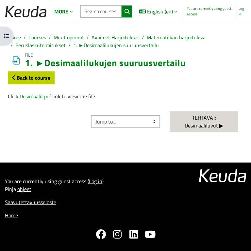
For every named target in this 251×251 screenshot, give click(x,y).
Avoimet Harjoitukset (115, 37)
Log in (241, 11)
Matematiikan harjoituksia (176, 37)
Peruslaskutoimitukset (40, 45)
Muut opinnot (69, 37)
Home (14, 37)
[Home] (25, 11)
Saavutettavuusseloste (30, 202)
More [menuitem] (61, 11)
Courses (37, 37)
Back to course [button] (31, 78)
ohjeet (24, 189)
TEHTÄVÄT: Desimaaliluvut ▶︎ (204, 121)
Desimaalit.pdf (35, 96)
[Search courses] (101, 11)
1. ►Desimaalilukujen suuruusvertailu (116, 45)
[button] (158, 11)
